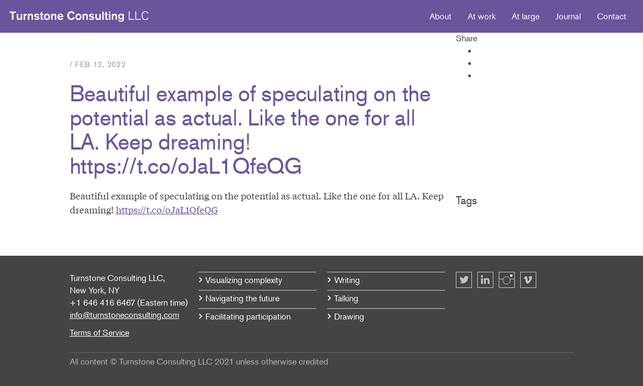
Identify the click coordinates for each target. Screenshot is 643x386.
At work (482, 16)
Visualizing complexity (243, 279)
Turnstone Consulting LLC (79, 16)
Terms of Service (99, 332)
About (441, 16)
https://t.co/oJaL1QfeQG (167, 209)
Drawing (349, 316)
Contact (611, 16)
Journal (568, 16)
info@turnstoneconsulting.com (124, 314)
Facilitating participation (248, 316)
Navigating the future (242, 298)
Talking (346, 298)
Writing (347, 279)
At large (525, 16)
